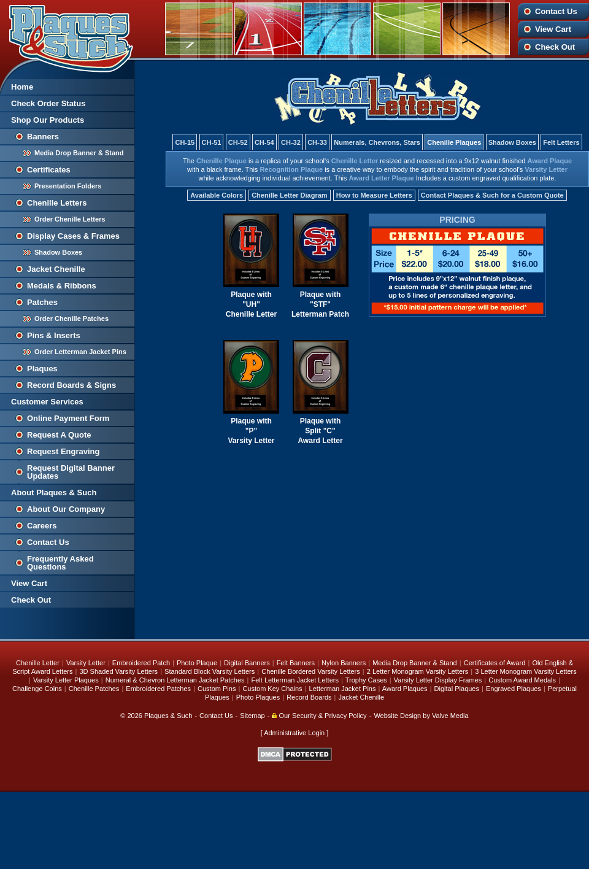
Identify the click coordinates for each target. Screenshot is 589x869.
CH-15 (184, 142)
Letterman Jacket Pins (342, 688)
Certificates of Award (495, 662)
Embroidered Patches (158, 688)
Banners (43, 136)
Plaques (42, 368)
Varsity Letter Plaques (66, 680)
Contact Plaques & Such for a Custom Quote (492, 195)
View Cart (553, 29)
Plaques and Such (67, 36)
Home (22, 86)
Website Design (397, 715)
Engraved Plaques (513, 688)
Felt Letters (561, 142)
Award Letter (320, 440)
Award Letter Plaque (381, 178)
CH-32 (291, 142)
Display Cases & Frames (73, 236)
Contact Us (556, 11)
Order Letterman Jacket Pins (80, 351)
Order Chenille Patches (71, 318)
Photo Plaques (258, 697)
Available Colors (216, 195)
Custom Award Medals (522, 680)
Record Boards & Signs (71, 385)
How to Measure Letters (374, 195)
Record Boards (309, 697)
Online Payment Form (68, 418)
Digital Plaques (456, 688)
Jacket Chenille (56, 269)
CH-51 (211, 142)
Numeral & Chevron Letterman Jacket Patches (175, 680)
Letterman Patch (320, 314)
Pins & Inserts (53, 335)
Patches (42, 302)
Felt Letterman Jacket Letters (295, 680)
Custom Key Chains (272, 688)
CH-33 (317, 142)
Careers (41, 525)
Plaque (243, 294)
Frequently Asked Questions (60, 562)
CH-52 (238, 142)
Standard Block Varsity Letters (209, 671)
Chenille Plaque (221, 160)
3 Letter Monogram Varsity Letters (525, 671)
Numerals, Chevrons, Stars (377, 142)
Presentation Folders (67, 186)
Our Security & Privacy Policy (319, 715)
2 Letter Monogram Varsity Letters (417, 671)
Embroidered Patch (141, 662)
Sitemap (252, 715)
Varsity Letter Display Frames (438, 680)
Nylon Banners (343, 662)
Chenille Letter (354, 160)
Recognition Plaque (291, 169)
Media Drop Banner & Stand (78, 152)
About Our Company (66, 509)
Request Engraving (63, 451)
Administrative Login (294, 732)
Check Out (555, 47)
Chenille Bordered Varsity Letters (310, 671)
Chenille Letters (57, 202)
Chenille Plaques (454, 142)
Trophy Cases (366, 680)
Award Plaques (405, 688)
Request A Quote (59, 434)
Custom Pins (217, 688)
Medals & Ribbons (61, 285)
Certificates (49, 169)
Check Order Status (48, 103)
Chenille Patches (94, 688)
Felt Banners (296, 662)
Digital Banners (247, 662)
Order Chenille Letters (70, 219)
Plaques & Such (168, 715)
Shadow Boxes (58, 252)
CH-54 (264, 142)
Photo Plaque (197, 662)
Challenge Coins (37, 688)
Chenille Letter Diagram (289, 195)
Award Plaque (550, 160)
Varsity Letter (546, 169)
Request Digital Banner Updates (71, 472)
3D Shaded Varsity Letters (118, 671)
